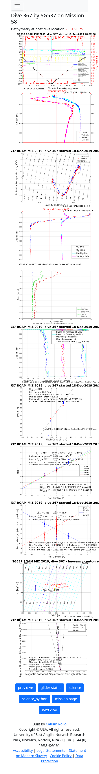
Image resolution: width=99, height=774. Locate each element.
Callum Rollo (56, 724)
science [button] (75, 687)
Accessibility (23, 750)
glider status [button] (51, 687)
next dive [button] (49, 710)
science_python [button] (34, 698)
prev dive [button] (25, 687)
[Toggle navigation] (17, 6)
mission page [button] (66, 698)
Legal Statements (51, 750)
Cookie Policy (61, 755)
